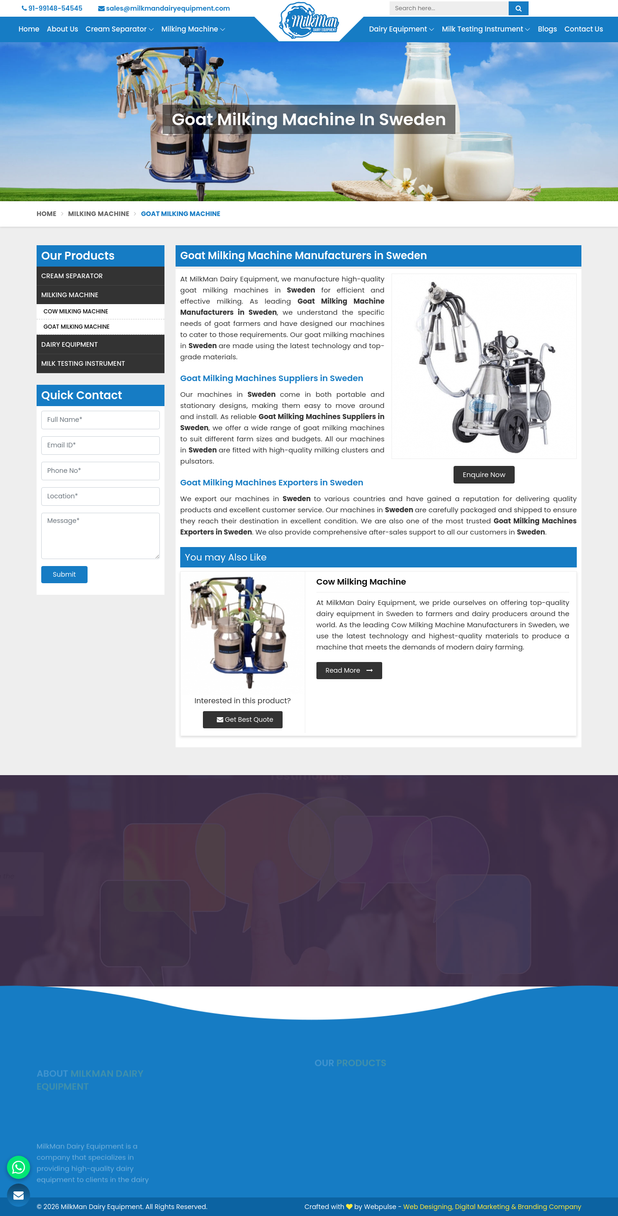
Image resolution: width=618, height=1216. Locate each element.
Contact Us (583, 29)
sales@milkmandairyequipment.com (164, 8)
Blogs (547, 29)
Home (29, 29)
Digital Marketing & (485, 1206)
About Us (62, 29)
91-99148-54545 (52, 8)
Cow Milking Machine (76, 311)
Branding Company (549, 1206)
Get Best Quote (245, 719)
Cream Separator (120, 29)
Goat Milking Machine (77, 327)
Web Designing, (429, 1206)
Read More (349, 670)
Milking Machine (194, 29)
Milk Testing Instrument (486, 29)
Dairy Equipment (402, 29)
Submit (64, 574)
